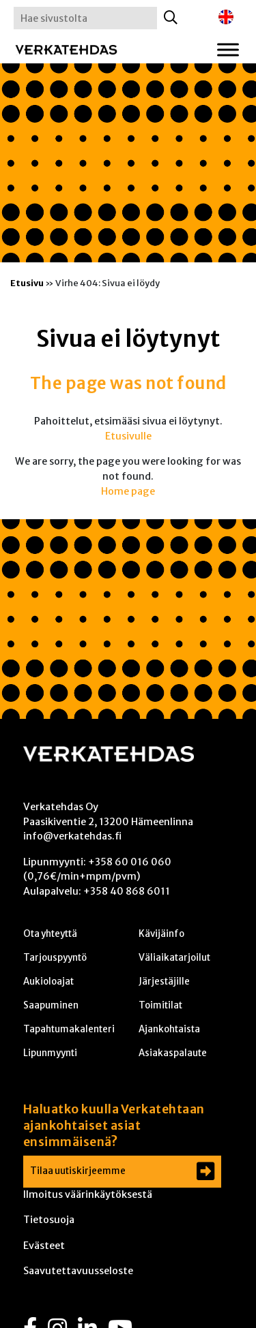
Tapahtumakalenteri (69, 1029)
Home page (128, 491)
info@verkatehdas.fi (72, 836)
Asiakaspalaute (173, 1053)
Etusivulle (128, 436)
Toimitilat (160, 1005)
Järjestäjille (164, 981)
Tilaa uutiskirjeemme (78, 1171)
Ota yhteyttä (50, 934)
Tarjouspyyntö (55, 957)
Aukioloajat (48, 981)
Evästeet (44, 1245)
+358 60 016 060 (129, 862)
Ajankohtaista (169, 1029)
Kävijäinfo (161, 934)
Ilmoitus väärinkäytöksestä (87, 1194)
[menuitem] (226, 17)
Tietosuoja (48, 1220)
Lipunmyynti (50, 1053)
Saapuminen (51, 1005)
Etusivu (27, 282)
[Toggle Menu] (228, 49)
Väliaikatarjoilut (174, 957)
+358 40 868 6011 (126, 891)
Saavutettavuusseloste (78, 1271)
